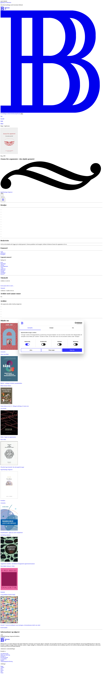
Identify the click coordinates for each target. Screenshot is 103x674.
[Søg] (51, 116)
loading (2, 197)
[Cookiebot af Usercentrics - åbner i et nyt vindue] (76, 323)
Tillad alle (72, 350)
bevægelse (3, 254)
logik (2, 251)
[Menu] (51, 123)
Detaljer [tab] (51, 327)
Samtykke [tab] (30, 327)
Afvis (31, 350)
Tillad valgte (51, 350)
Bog (2, 194)
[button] (51, 635)
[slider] (51, 142)
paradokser (3, 253)
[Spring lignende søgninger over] (51, 260)
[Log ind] (51, 118)
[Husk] (51, 121)
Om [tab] (73, 327)
